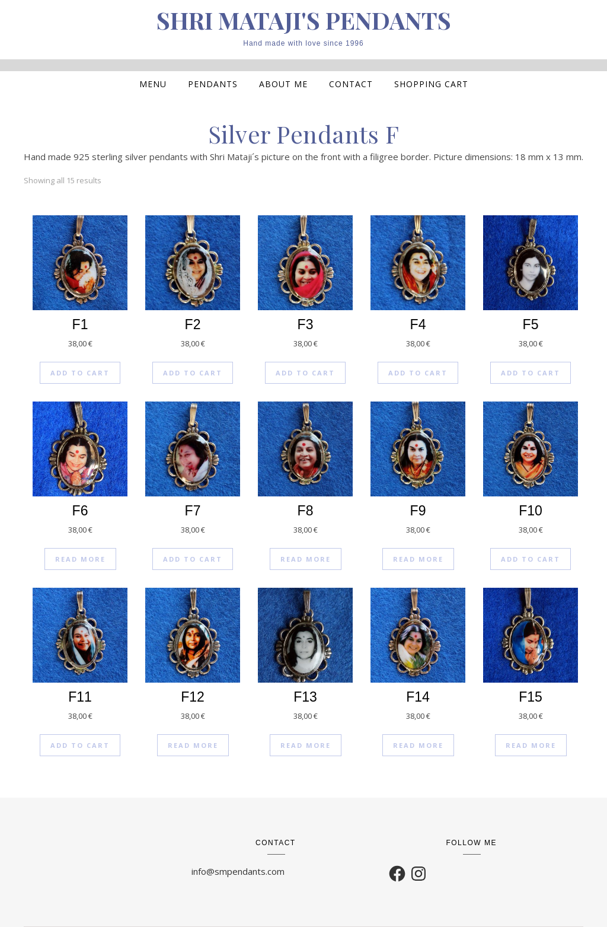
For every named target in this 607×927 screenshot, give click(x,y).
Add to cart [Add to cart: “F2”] (192, 372)
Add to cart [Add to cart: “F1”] (80, 372)
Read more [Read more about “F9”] (418, 559)
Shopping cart (431, 84)
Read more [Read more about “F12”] (193, 745)
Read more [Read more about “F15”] (531, 745)
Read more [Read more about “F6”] (80, 559)
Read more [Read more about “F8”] (305, 559)
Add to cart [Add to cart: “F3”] (305, 372)
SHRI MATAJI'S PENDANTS (303, 20)
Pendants (213, 84)
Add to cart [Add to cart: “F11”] (80, 745)
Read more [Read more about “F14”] (418, 745)
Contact (351, 84)
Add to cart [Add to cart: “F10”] (530, 559)
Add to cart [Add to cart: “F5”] (530, 372)
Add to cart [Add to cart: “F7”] (192, 559)
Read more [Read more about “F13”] (305, 745)
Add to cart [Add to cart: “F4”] (418, 372)
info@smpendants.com (238, 871)
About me (283, 84)
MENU (153, 84)
